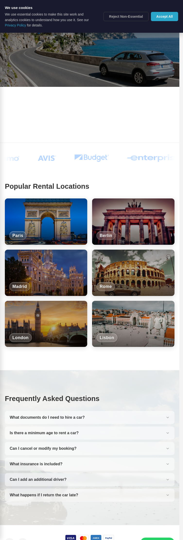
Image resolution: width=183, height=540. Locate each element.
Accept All (164, 16)
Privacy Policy (15, 25)
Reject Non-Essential (126, 16)
